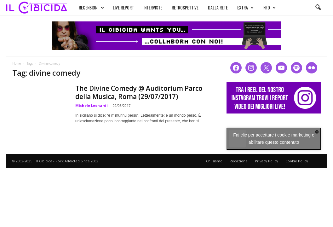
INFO (269, 7)
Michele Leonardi (91, 105)
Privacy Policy (266, 161)
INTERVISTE (152, 7)
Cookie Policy (296, 161)
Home (16, 63)
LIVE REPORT (123, 7)
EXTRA (245, 7)
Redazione (239, 161)
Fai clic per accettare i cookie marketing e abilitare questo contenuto (273, 138)
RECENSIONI (91, 7)
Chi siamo (214, 161)
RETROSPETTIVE (185, 7)
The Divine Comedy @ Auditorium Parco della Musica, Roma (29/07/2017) (139, 92)
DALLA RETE (218, 7)
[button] (318, 8)
